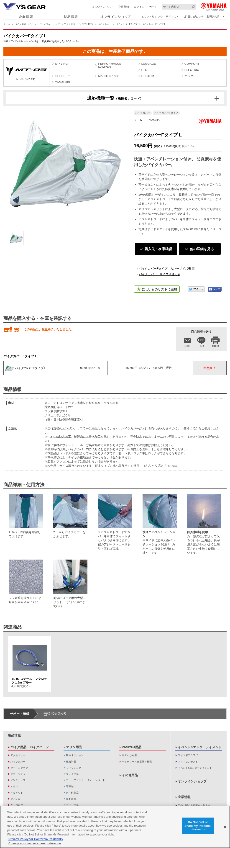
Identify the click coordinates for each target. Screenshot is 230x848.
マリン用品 (74, 747)
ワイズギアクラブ (188, 755)
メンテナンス (18, 780)
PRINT (215, 346)
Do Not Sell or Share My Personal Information (198, 825)
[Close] (225, 827)
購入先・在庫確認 (158, 249)
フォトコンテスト (188, 761)
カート (153, 6)
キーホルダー (18, 805)
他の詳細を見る (202, 249)
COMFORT (191, 63)
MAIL (187, 346)
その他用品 (130, 775)
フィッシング (73, 767)
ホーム (6, 24)
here (57, 825)
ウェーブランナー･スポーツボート (85, 780)
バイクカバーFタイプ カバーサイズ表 (165, 268)
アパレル (15, 798)
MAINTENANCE (109, 76)
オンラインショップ (192, 781)
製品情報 (14, 735)
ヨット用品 (72, 805)
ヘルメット (16, 792)
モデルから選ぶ (130, 755)
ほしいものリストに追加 (159, 289)
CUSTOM (147, 76)
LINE (201, 346)
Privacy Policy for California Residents (35, 839)
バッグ (188, 76)
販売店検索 (58, 713)
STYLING (61, 63)
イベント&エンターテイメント (200, 747)
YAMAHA (154, 120)
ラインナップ (53, 24)
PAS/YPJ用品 (131, 747)
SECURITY (88, 24)
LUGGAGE (148, 63)
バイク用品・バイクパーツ (28, 24)
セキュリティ (18, 774)
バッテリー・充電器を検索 (137, 761)
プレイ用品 (72, 774)
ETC (144, 70)
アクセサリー (71, 24)
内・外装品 (72, 792)
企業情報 (184, 797)
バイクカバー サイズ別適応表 (159, 274)
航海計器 (71, 761)
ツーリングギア (19, 767)
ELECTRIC (191, 70)
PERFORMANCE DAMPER (109, 65)
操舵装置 (71, 798)
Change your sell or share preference (34, 843)
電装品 (70, 786)
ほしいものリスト (103, 6)
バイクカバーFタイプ (126, 24)
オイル (14, 786)
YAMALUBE (63, 82)
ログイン (139, 6)
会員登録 (123, 6)
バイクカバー (104, 24)
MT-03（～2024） (26, 73)
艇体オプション (75, 755)
